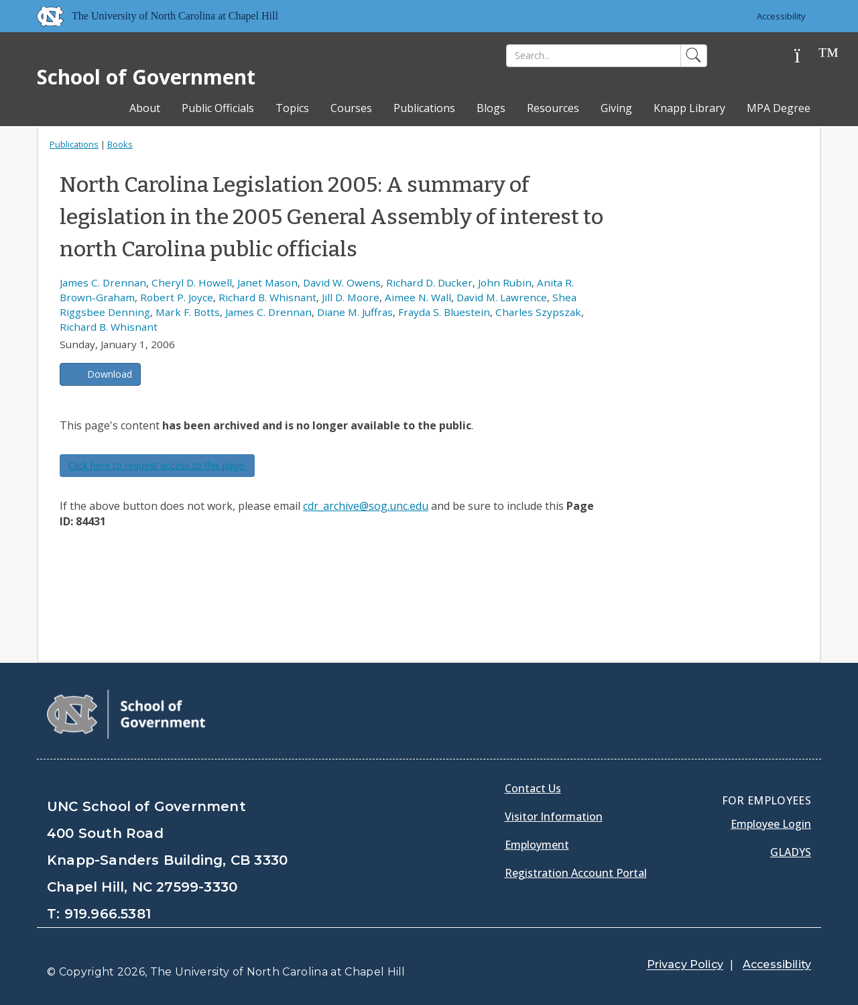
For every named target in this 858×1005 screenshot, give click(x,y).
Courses (351, 108)
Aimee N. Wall (418, 297)
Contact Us (533, 788)
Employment (537, 844)
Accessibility (781, 16)
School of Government (146, 77)
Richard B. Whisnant (267, 297)
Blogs (491, 108)
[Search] (593, 55)
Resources (553, 108)
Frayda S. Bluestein (444, 312)
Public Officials (218, 108)
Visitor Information (554, 816)
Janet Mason (267, 282)
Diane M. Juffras (355, 312)
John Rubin (505, 282)
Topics (292, 108)
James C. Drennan (103, 282)
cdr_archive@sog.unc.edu (365, 505)
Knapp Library (689, 108)
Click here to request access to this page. (157, 465)
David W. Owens (342, 282)
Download (109, 374)
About (144, 108)
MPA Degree (778, 108)
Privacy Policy (685, 964)
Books (120, 144)
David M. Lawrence (501, 297)
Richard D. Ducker (429, 282)
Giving (616, 108)
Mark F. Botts (188, 312)
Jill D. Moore (350, 297)
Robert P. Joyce (176, 297)
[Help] (807, 56)
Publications (424, 108)
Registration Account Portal (576, 872)
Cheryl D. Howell (191, 282)
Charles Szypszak (538, 312)
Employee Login (771, 823)
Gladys (790, 852)
